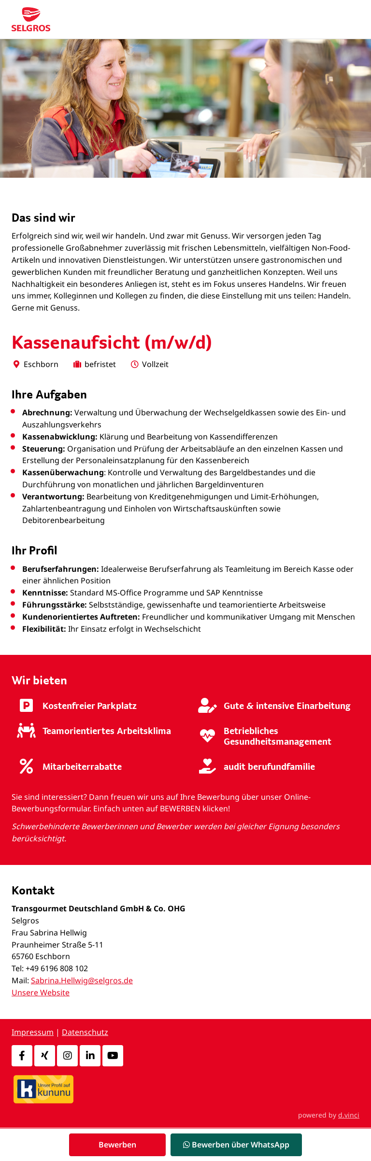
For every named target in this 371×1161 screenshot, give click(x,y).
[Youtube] (112, 1055)
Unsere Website (41, 992)
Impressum (33, 1032)
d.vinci (348, 1114)
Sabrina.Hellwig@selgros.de (82, 980)
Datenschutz (85, 1032)
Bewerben (117, 1144)
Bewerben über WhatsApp (236, 1144)
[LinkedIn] (90, 1055)
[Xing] (44, 1055)
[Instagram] (67, 1055)
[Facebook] (22, 1055)
